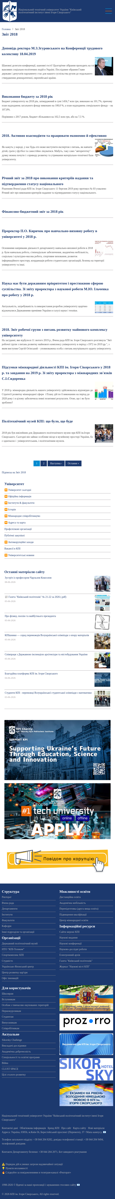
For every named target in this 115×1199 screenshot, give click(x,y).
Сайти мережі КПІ (70, 932)
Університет (14, 484)
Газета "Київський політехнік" (76, 960)
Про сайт (66, 1128)
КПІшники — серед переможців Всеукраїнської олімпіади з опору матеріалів (47, 635)
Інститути (7, 914)
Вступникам (8, 999)
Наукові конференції (71, 943)
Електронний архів (70, 955)
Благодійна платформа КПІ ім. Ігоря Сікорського (31, 673)
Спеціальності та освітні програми (21, 1057)
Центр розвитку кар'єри (14, 972)
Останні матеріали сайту (24, 572)
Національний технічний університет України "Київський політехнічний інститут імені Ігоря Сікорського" (49, 11)
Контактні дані (10, 1128)
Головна (6, 29)
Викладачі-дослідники (14, 1045)
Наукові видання (69, 937)
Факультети (8, 920)
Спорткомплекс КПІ (13, 955)
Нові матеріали (96, 1128)
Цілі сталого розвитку (14, 1074)
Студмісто (7, 960)
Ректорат (6, 897)
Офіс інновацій (10, 978)
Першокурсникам (11, 1011)
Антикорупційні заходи (21, 542)
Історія (12, 509)
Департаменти (9, 908)
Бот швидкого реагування (73, 1152)
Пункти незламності (17, 1168)
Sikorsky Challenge (12, 1040)
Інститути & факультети (21, 503)
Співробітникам (10, 1028)
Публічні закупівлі (14, 535)
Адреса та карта (17, 522)
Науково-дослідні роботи (73, 949)
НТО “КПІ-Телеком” (13, 949)
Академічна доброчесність (16, 1051)
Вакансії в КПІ (12, 548)
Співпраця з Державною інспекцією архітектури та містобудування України (46, 654)
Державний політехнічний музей (20, 943)
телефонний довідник (13, 1143)
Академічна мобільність (73, 903)
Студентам (7, 1016)
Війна (5, 1063)
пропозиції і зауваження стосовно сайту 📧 (56, 1185)
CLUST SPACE (10, 1069)
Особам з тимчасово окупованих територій (25, 1005)
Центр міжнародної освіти (74, 920)
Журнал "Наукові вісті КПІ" (75, 966)
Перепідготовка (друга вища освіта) (79, 908)
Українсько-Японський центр (18, 966)
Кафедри (6, 926)
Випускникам (9, 1022)
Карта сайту (79, 1128)
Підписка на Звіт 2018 (14, 472)
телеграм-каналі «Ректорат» (56, 1172)
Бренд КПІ (53, 1128)
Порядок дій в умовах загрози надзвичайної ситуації (34, 1164)
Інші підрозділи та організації (18, 932)
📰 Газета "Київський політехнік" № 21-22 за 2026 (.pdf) (35, 597)
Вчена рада (8, 903)
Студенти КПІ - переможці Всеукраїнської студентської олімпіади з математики (48, 692)
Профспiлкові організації (18, 529)
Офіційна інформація (19, 496)
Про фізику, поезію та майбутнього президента (30, 616)
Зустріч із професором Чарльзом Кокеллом (28, 577)
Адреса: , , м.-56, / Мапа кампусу (52, 1132)
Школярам (7, 993)
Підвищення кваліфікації (73, 914)
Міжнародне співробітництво (24, 516)
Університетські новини (21, 555)
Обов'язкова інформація (33, 1128)
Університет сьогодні (19, 490)
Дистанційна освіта (70, 897)
